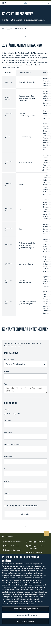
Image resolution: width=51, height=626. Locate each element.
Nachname (8, 432)
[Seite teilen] (25, 36)
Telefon (6, 493)
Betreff (6, 372)
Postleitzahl (8, 457)
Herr (7, 414)
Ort (5, 469)
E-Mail (7, 481)
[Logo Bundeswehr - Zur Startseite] (25, 3)
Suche (45, 3)
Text (6, 384)
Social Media (9, 537)
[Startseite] (3, 28)
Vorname (7, 420)
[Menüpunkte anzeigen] (8, 28)
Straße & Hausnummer (12, 444)
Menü (5, 3)
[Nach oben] (46, 533)
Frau (16, 414)
